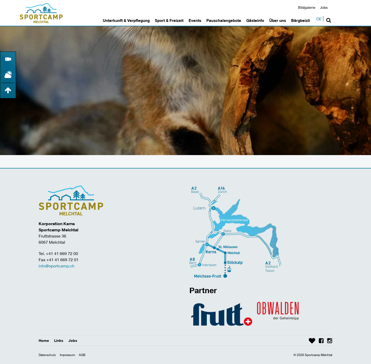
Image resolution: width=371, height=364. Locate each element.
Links (58, 340)
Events (195, 20)
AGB (82, 355)
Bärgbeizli (300, 20)
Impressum (67, 355)
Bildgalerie (306, 7)
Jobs (324, 7)
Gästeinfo (255, 20)
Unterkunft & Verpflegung (126, 20)
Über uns (277, 20)
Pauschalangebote (223, 20)
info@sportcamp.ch (56, 265)
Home (44, 340)
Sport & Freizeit (169, 20)
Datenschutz (47, 355)
